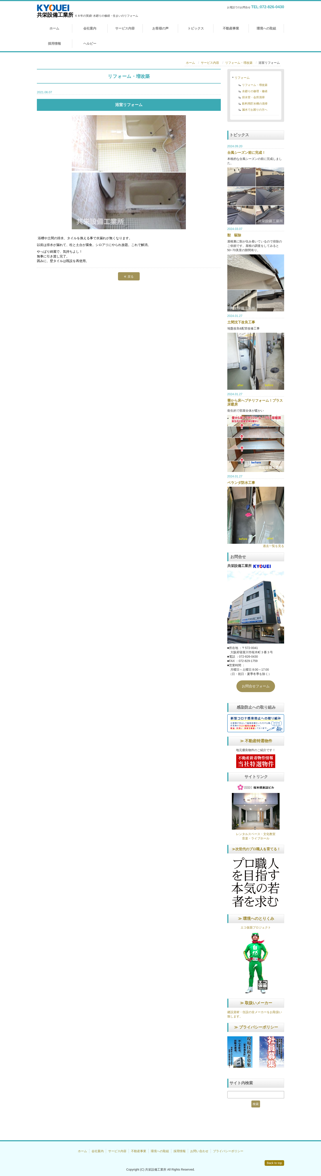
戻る (129, 276)
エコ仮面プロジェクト (256, 927)
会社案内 (89, 28)
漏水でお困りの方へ (254, 109)
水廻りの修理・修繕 (254, 91)
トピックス (196, 28)
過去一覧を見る (273, 546)
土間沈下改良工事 (241, 322)
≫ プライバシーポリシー (256, 1027)
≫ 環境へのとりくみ (256, 918)
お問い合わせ (199, 1151)
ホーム (54, 28)
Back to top (274, 1163)
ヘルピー (89, 43)
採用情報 (54, 43)
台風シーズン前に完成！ (246, 152)
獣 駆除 (234, 235)
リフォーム (242, 77)
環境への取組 (266, 28)
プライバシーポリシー (228, 1151)
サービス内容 (125, 28)
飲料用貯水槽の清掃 (254, 103)
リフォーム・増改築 (238, 62)
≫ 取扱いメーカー (256, 1003)
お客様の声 (160, 28)
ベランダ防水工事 (241, 483)
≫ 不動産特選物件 (256, 741)
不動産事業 (231, 28)
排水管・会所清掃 (253, 97)
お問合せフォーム (256, 686)
